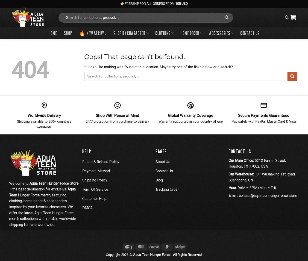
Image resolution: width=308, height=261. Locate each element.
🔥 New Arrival (92, 33)
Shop (68, 33)
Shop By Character (130, 33)
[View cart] (293, 17)
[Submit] (227, 17)
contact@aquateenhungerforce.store (268, 195)
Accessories (221, 33)
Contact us (249, 33)
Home (52, 33)
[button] (287, 17)
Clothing (164, 33)
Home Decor (191, 33)
